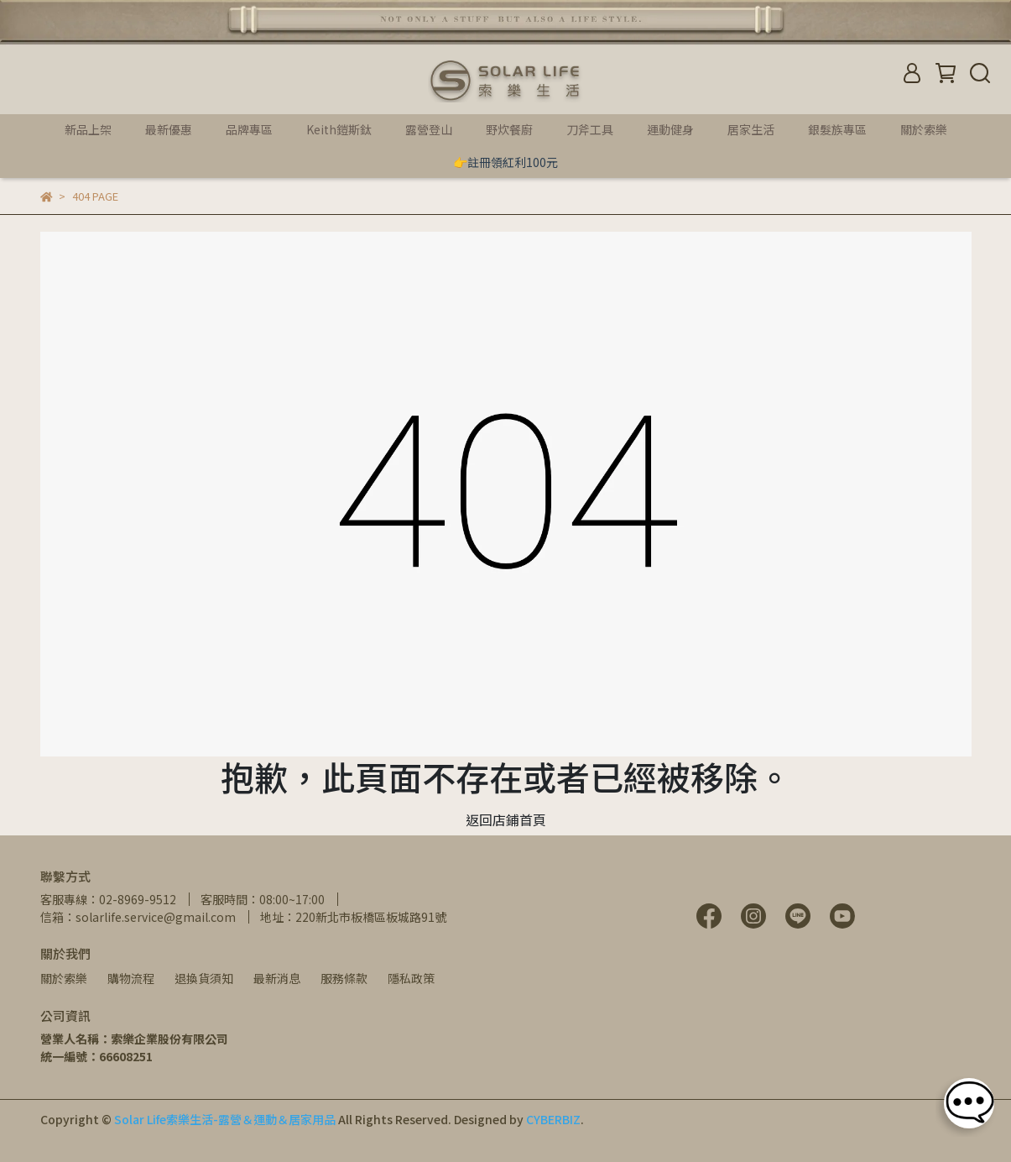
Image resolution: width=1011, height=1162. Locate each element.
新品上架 (88, 129)
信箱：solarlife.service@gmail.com (138, 916)
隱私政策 (411, 978)
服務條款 (343, 978)
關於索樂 (63, 978)
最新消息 (276, 978)
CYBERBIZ (553, 1119)
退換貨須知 (204, 978)
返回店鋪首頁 (506, 819)
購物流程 (130, 978)
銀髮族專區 (837, 129)
